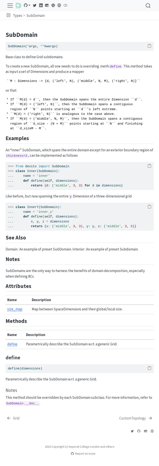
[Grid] (13, 418)
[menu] (10, 5)
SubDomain (35, 15)
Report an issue (83, 453)
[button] (8, 15)
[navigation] (101, 15)
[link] (27, 5)
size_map (14, 309)
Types (17, 15)
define (12, 344)
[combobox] (148, 5)
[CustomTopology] (136, 418)
